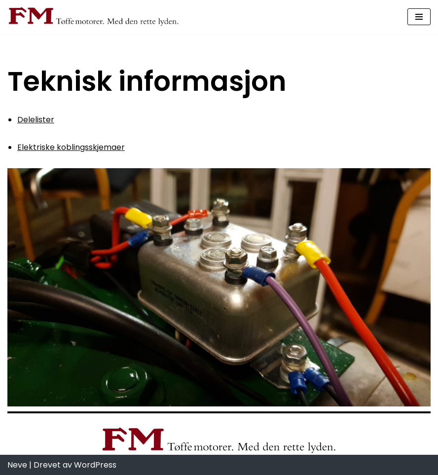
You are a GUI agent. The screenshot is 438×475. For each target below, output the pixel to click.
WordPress (95, 465)
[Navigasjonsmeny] (419, 16)
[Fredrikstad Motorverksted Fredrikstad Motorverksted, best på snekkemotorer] (93, 17)
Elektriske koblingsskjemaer (71, 147)
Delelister (35, 119)
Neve (17, 465)
